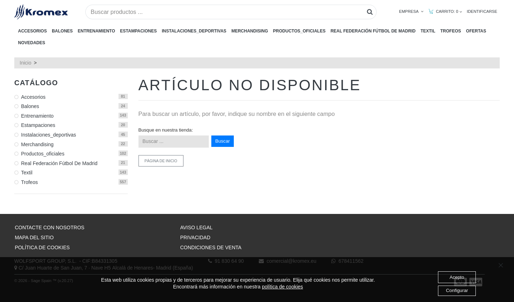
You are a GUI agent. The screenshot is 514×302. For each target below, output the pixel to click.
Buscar (222, 141)
